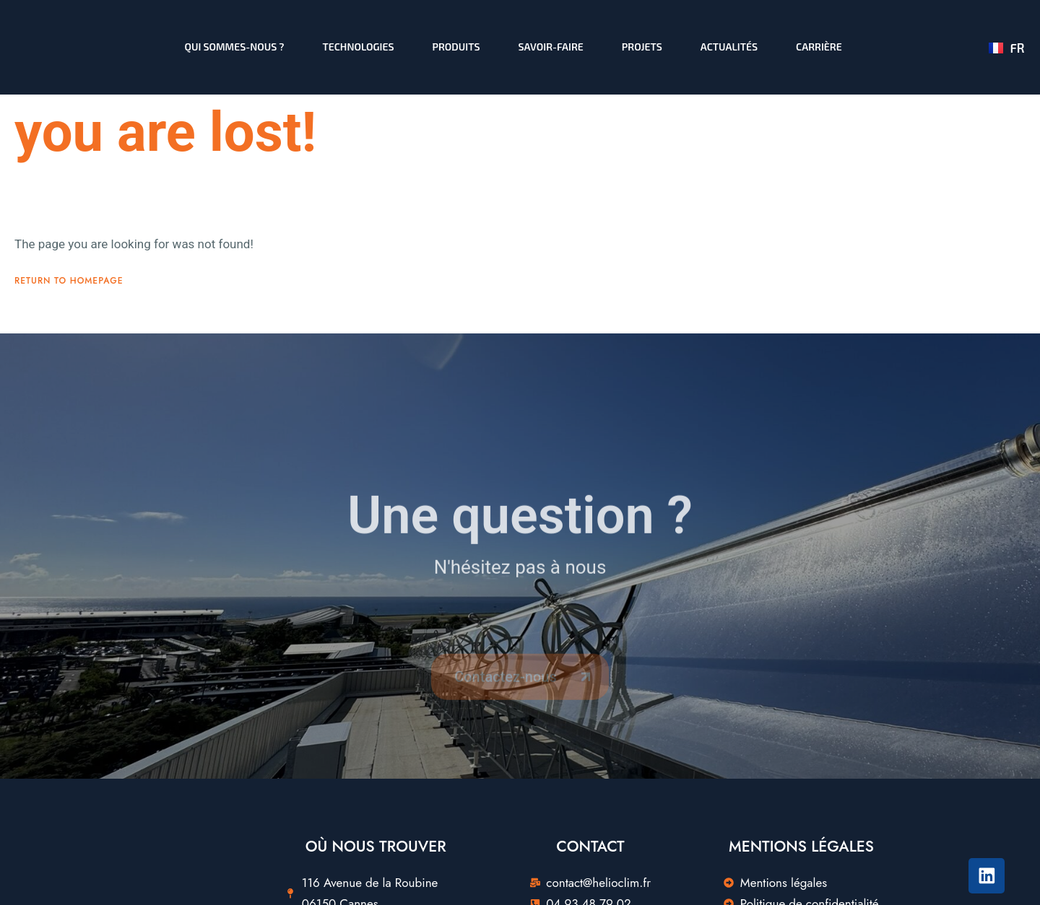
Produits (456, 46)
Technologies (358, 46)
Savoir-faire (551, 46)
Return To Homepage (69, 311)
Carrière (819, 46)
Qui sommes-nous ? (235, 46)
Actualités (729, 46)
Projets (642, 46)
